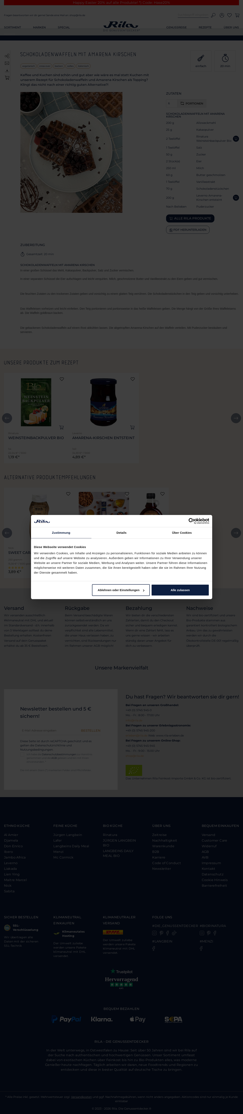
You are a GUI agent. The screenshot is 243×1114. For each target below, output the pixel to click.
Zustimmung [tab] (61, 532)
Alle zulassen (180, 590)
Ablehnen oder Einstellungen (121, 590)
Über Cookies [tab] (182, 532)
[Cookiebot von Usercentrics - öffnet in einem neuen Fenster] (191, 521)
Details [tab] (122, 532)
